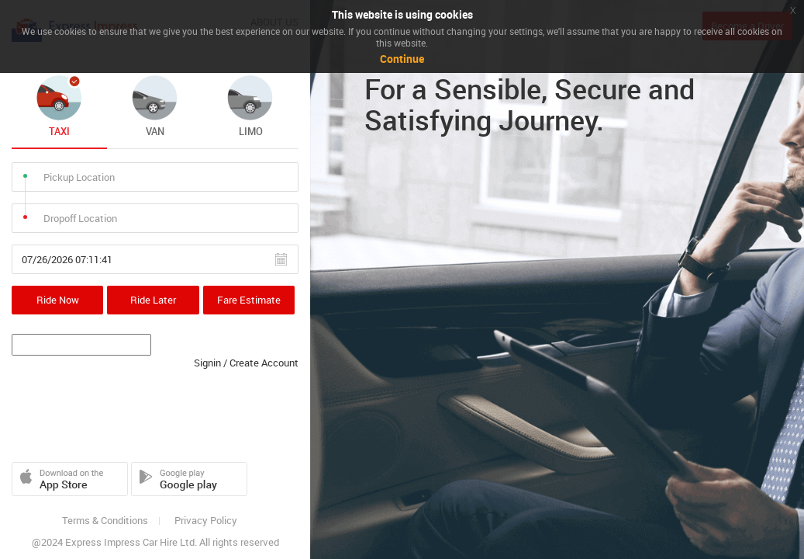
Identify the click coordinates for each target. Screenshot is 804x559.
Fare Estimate (249, 300)
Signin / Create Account (246, 363)
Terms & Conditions (105, 521)
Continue (402, 58)
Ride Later (153, 300)
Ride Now (57, 300)
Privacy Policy (205, 521)
